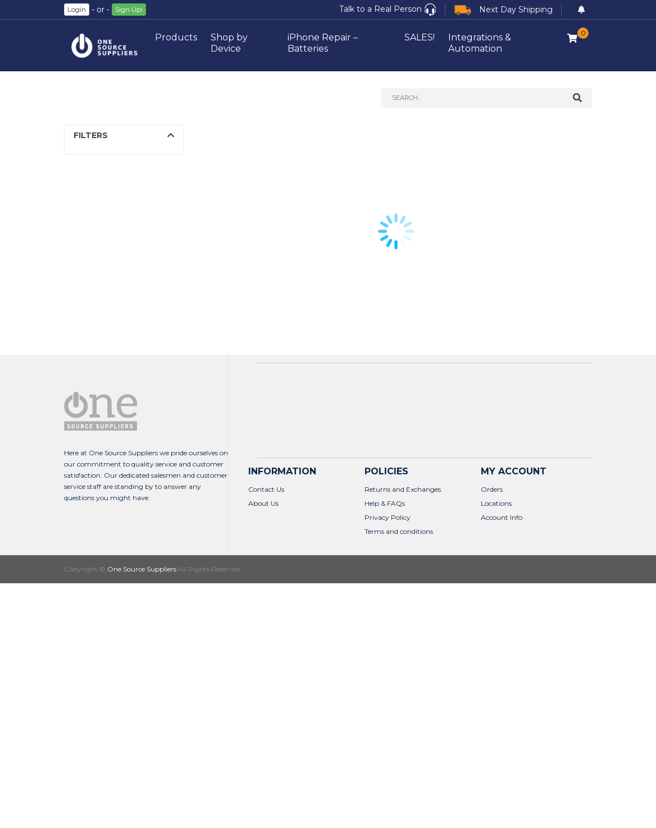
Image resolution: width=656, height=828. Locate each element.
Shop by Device (229, 43)
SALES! (419, 37)
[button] (387, 9)
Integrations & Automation (479, 43)
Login (76, 9)
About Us (263, 503)
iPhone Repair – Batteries (323, 43)
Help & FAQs (385, 503)
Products (176, 37)
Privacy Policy (388, 517)
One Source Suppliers (141, 569)
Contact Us (266, 489)
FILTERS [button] (91, 135)
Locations (496, 503)
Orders (492, 489)
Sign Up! (129, 9)
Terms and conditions (399, 531)
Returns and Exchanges (403, 489)
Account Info (501, 517)
